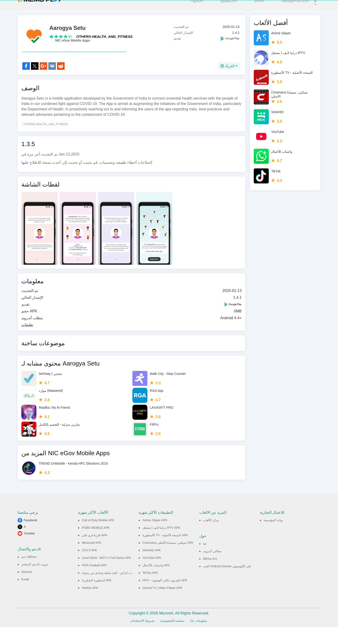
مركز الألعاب (211, 534)
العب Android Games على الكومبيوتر (227, 580)
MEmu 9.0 (210, 572)
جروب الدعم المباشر (34, 578)
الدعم (252, 7)
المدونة (191, 7)
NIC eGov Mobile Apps (72, 44)
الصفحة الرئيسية (289, 7)
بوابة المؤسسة (273, 534)
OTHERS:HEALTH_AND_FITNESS (104, 40)
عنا (205, 557)
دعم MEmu (28, 570)
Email (25, 593)
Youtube (29, 547)
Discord (26, 585)
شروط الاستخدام (142, 634)
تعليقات (27, 339)
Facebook (30, 534)
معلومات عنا (198, 634)
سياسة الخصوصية (172, 634)
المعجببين (222, 7)
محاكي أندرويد (212, 565)
